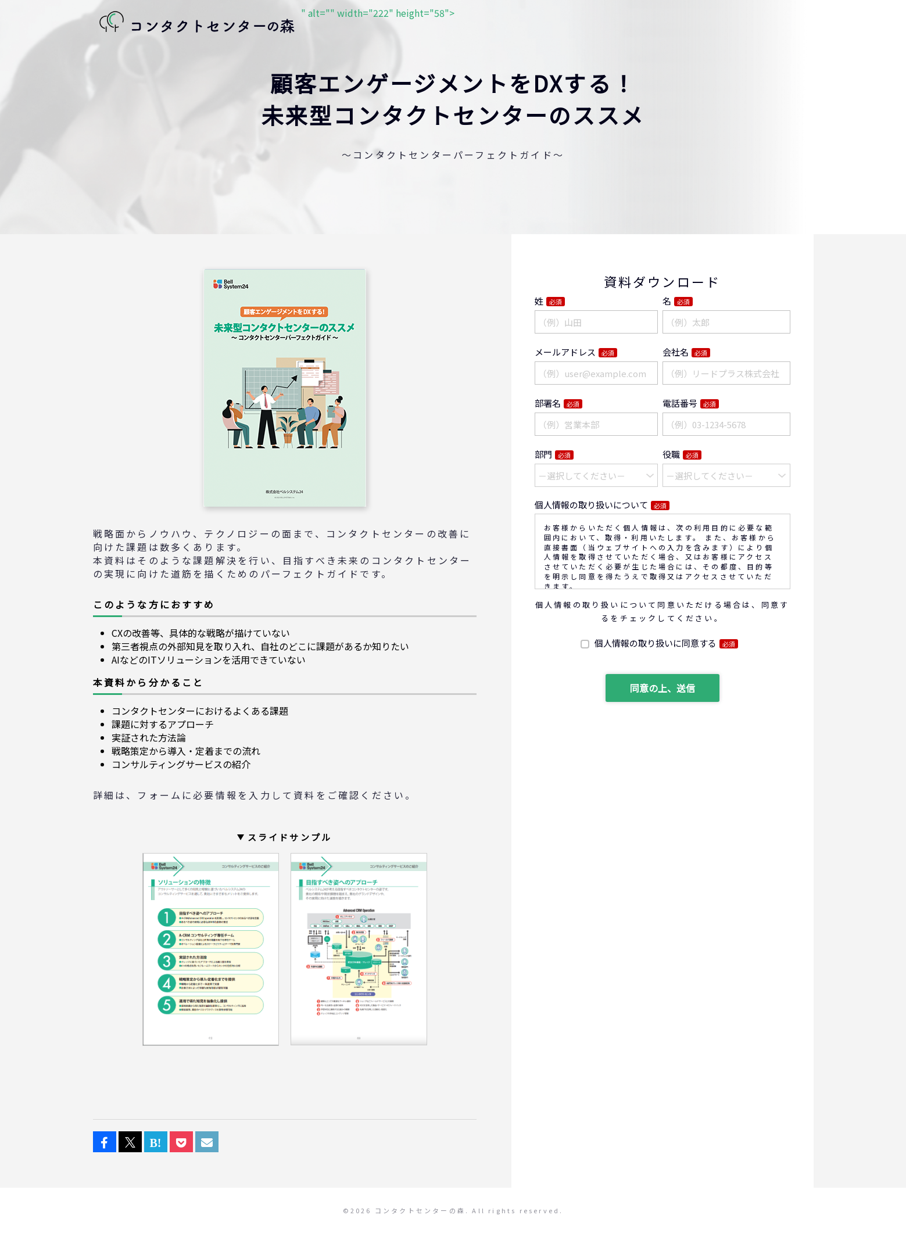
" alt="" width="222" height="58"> (273, 23)
